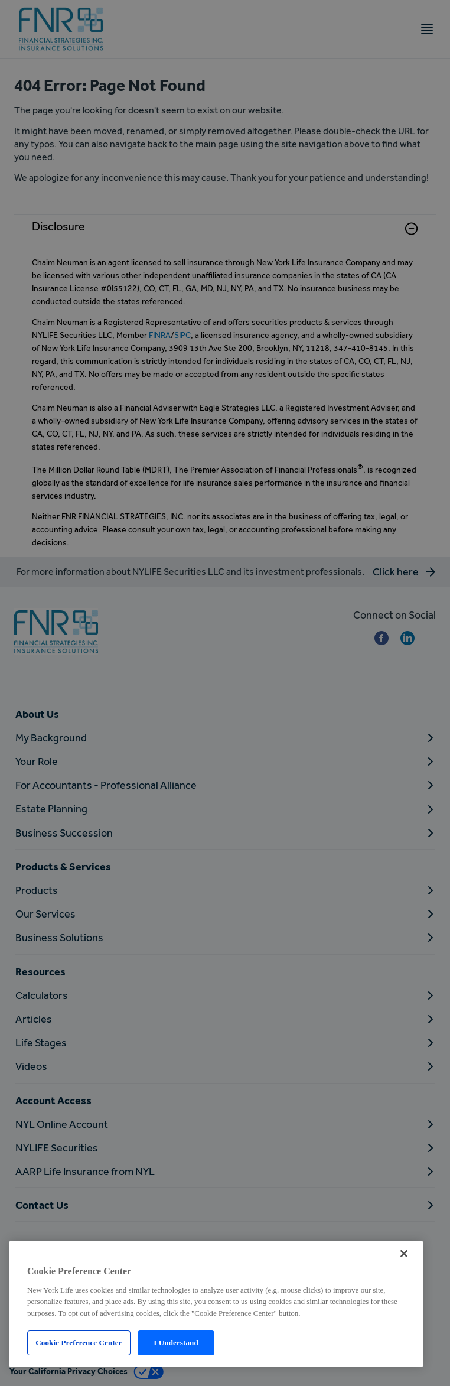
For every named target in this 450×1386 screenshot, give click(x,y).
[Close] (404, 1254)
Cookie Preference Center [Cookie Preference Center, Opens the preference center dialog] (78, 1342)
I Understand (176, 1342)
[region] (216, 1304)
